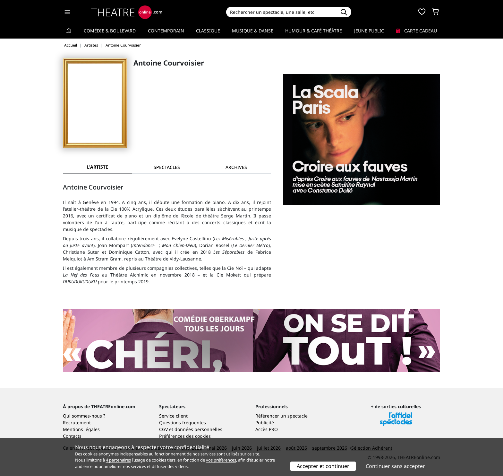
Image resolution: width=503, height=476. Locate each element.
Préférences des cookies (185, 436)
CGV (163, 429)
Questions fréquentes (182, 422)
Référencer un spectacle (281, 416)
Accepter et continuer (323, 466)
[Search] (281, 12)
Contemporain (166, 31)
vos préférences (221, 460)
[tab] (166, 167)
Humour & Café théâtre (313, 31)
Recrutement (77, 422)
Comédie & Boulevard (110, 31)
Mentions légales (81, 429)
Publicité (264, 422)
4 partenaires (118, 460)
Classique (208, 31)
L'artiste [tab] (97, 167)
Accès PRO (266, 429)
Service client (173, 416)
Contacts (72, 436)
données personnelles (198, 429)
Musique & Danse (252, 31)
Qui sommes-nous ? (84, 416)
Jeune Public (369, 31)
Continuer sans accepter (395, 466)
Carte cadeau (416, 31)
